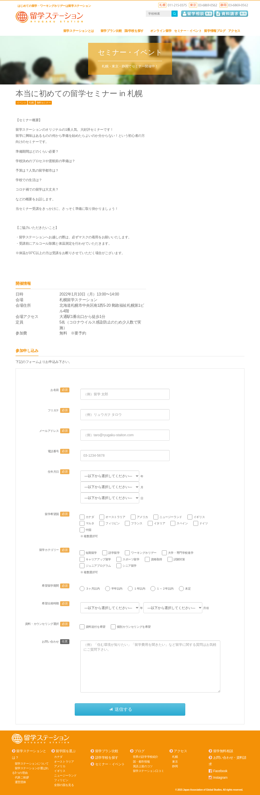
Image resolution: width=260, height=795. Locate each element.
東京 (175, 761)
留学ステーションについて (32, 763)
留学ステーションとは (80, 31)
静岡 (175, 766)
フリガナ (58, 410)
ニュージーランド (65, 775)
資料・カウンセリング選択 (47, 623)
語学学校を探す (106, 757)
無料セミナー (44, 102)
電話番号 (58, 451)
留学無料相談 (223, 751)
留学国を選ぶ (66, 751)
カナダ (58, 756)
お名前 (59, 390)
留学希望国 (57, 514)
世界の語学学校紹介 (145, 756)
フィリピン (61, 780)
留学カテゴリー (54, 549)
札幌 (31, 102)
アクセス (236, 31)
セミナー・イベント (188, 31)
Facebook (220, 771)
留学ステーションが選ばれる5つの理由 (30, 770)
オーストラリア (64, 761)
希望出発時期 (55, 603)
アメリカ (59, 766)
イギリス (59, 771)
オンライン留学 (161, 31)
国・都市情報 (141, 761)
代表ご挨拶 (22, 777)
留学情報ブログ (214, 31)
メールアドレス (54, 430)
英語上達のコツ (143, 766)
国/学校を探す (136, 31)
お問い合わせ (55, 641)
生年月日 (58, 471)
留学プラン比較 (111, 31)
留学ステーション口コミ (148, 771)
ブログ (139, 751)
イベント (21, 102)
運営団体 (20, 782)
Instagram (220, 777)
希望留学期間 (55, 585)
